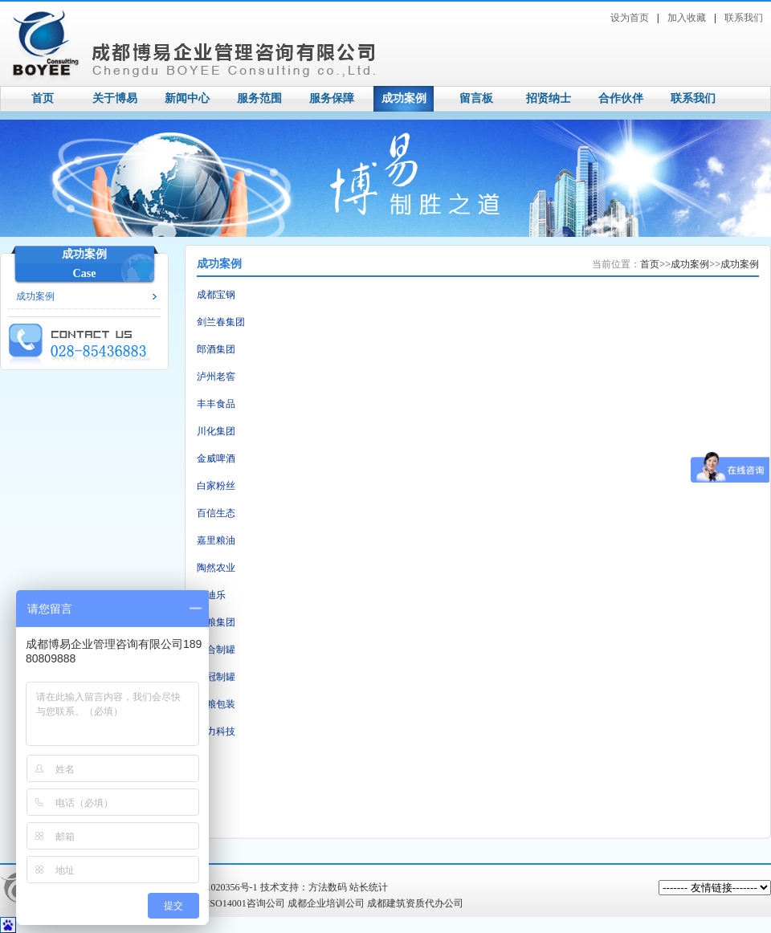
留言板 (476, 98)
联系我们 (743, 17)
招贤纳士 (548, 98)
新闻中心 (187, 98)
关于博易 (114, 98)
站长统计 (368, 887)
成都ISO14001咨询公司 (235, 903)
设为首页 (629, 17)
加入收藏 (686, 17)
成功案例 (403, 98)
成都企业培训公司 (326, 903)
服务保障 (331, 98)
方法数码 (327, 887)
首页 (42, 98)
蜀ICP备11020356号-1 (212, 887)
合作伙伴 (620, 98)
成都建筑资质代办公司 (415, 903)
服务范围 (259, 98)
